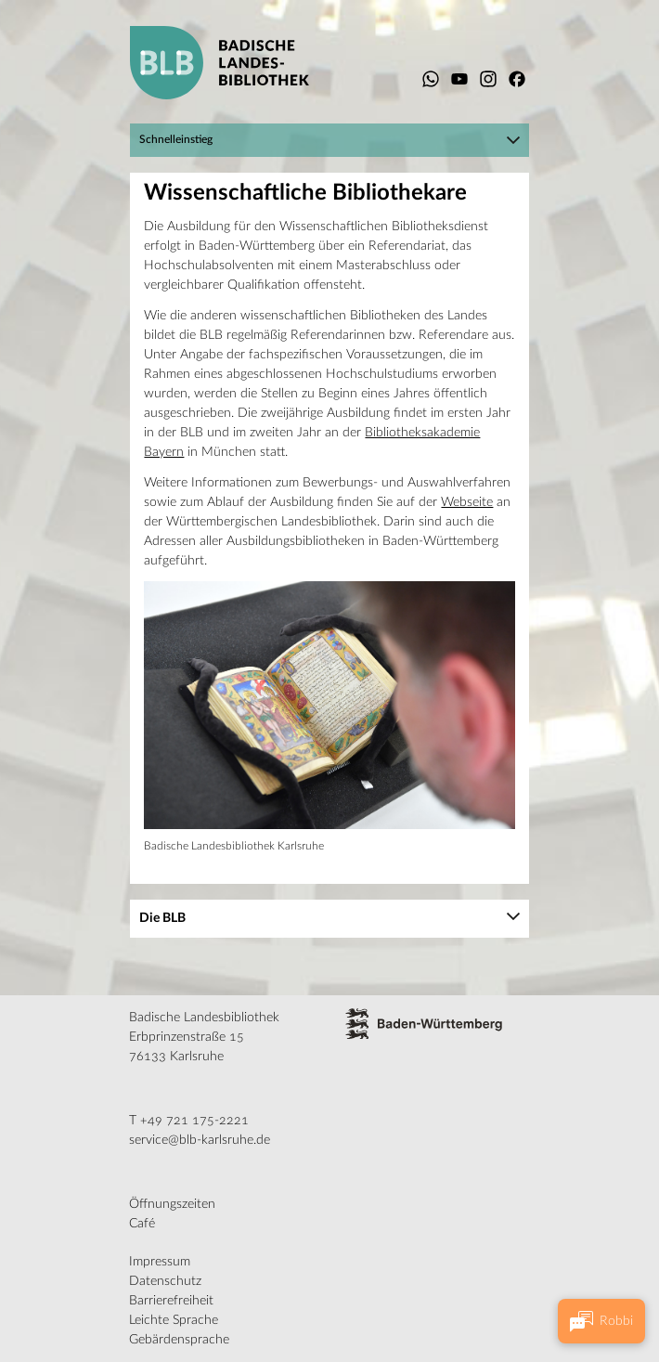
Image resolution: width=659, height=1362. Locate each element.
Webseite (467, 502)
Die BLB (162, 918)
